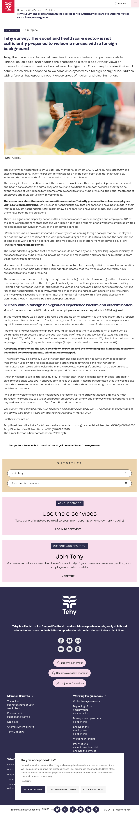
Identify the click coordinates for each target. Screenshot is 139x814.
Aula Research (52, 409)
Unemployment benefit (20, 727)
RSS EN (107, 810)
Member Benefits (18, 696)
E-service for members (25, 484)
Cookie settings (93, 789)
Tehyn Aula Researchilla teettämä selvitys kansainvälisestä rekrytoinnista (55, 445)
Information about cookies (25, 810)
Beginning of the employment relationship (82, 710)
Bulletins (50, 10)
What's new (34, 10)
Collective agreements (86, 701)
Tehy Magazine (16, 732)
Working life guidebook (88, 696)
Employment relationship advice (18, 715)
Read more (26, 781)
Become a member (72, 663)
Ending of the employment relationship (81, 730)
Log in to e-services (68, 529)
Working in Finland (84, 739)
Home (20, 10)
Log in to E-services (72, 683)
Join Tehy (17, 473)
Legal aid (12, 722)
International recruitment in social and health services (85, 747)
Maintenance (123, 810)
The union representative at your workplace (20, 705)
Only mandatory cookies (63, 790)
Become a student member (72, 673)
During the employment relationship (87, 720)
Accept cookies (33, 789)
